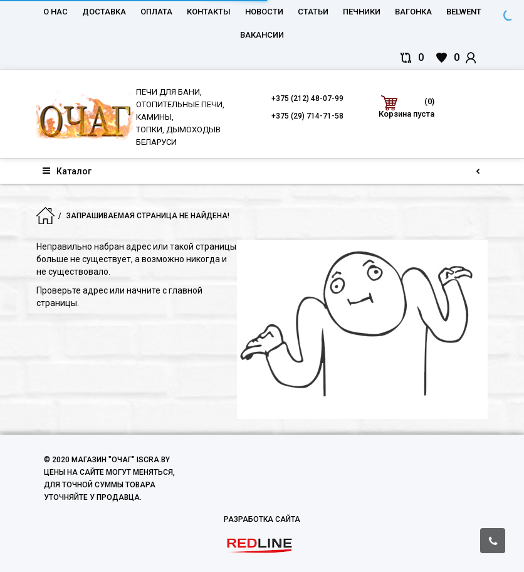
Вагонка (413, 11)
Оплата (156, 11)
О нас (55, 11)
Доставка (104, 11)
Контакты (209, 11)
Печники (361, 11)
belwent (463, 11)
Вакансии (262, 35)
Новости (264, 11)
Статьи (313, 11)
